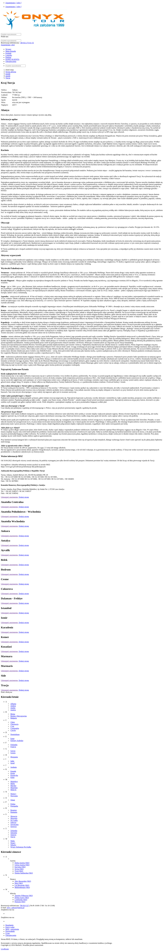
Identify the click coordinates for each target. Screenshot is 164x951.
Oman (12, 800)
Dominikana (14, 734)
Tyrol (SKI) (19, 871)
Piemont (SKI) (20, 902)
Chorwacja (14, 724)
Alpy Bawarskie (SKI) (23, 881)
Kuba (12, 777)
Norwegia (14, 796)
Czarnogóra (14, 728)
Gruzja (12, 753)
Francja (13, 747)
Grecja (12, 751)
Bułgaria (13, 718)
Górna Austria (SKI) (22, 865)
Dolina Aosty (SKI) (22, 898)
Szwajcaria (14, 824)
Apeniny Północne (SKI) (24, 896)
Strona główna (10, 72)
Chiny (12, 722)
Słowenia (13, 818)
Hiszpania (14, 757)
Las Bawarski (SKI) (22, 885)
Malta (12, 784)
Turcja (7, 78)
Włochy (13, 845)
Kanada (13, 771)
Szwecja (13, 827)
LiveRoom (5, 949)
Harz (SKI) (19, 883)
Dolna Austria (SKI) (22, 863)
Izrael (12, 763)
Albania (13, 704)
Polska (12, 804)
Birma (12, 714)
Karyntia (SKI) (20, 867)
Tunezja (13, 835)
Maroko (13, 786)
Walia (12, 841)
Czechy (13, 730)
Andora (13, 706)
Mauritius (14, 788)
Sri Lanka (14, 820)
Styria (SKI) (19, 869)
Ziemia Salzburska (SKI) (24, 873)
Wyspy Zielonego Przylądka (20, 847)
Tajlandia (13, 831)
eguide (7, 74)
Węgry (12, 843)
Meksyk (13, 790)
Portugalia (14, 806)
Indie (12, 761)
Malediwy (14, 781)
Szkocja (13, 822)
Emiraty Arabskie (16, 741)
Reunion (13, 810)
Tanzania (13, 833)
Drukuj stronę (23, 497)
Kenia (12, 773)
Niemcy (13, 794)
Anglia (12, 708)
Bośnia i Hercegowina (18, 716)
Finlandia (13, 745)
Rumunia (13, 812)
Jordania (13, 767)
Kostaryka (14, 775)
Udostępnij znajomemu (9, 497)
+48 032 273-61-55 (27, 43)
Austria (13, 710)
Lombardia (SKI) (21, 900)
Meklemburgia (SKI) (22, 887)
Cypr (12, 726)
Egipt (12, 739)
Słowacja (13, 816)
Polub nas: (5, 37)
